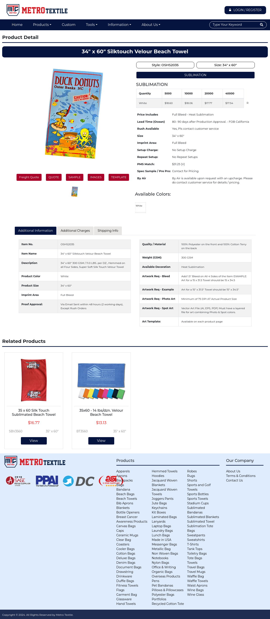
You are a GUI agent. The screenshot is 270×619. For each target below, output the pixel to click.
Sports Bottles (197, 494)
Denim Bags (125, 563)
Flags (120, 590)
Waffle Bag (195, 576)
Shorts (192, 480)
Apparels (123, 471)
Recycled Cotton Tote (168, 604)
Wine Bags (195, 590)
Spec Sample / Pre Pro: (154, 171)
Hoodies (158, 476)
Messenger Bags (164, 544)
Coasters (122, 544)
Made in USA (161, 540)
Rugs (191, 476)
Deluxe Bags (126, 558)
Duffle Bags (125, 581)
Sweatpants (196, 535)
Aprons (121, 476)
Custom (68, 25)
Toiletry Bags (197, 553)
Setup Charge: (147, 150)
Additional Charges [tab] (75, 231)
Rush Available (148, 128)
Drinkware (124, 576)
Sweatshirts (196, 540)
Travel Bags (196, 567)
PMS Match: (146, 164)
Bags (120, 485)
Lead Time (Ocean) (151, 121)
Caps (120, 531)
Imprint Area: (147, 142)
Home (17, 25)
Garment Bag (126, 595)
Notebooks (160, 558)
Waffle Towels (197, 581)
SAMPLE (74, 177)
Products (41, 25)
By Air (141, 178)
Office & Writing (164, 567)
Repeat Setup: (147, 157)
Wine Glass (195, 595)
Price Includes (147, 114)
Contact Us (234, 480)
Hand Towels (126, 604)
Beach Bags (125, 494)
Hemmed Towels (164, 471)
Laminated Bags (164, 517)
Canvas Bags (126, 526)
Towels (192, 563)
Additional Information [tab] (35, 231)
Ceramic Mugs (127, 535)
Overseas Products (166, 576)
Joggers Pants (162, 499)
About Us (150, 25)
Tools (90, 25)
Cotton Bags (125, 553)
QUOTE (54, 177)
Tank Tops (194, 549)
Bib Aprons (124, 503)
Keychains (159, 508)
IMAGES (96, 177)
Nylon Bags (160, 563)
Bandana (123, 490)
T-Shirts (193, 544)
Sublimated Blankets (203, 517)
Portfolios (159, 599)
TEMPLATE (118, 177)
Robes (192, 471)
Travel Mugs (196, 572)
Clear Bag (123, 540)
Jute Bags (159, 503)
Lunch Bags (161, 535)
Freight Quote (29, 177)
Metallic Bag (161, 549)
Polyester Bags (163, 595)
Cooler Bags (125, 549)
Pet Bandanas (162, 585)
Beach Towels (126, 499)
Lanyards (158, 521)
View (34, 441)
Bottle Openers (127, 512)
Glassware (124, 599)
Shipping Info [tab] (108, 231)
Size (140, 136)
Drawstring (124, 572)
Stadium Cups (198, 503)
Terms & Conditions (240, 476)
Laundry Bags (162, 531)
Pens (155, 581)
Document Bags (128, 567)
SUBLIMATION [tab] (195, 75)
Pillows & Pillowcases (167, 590)
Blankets (123, 508)
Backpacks (124, 480)
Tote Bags (194, 558)
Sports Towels (197, 499)
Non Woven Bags (165, 553)
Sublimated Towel (200, 521)
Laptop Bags (161, 526)
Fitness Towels (127, 585)
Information (118, 25)
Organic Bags (162, 572)
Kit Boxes (159, 512)
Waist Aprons (197, 585)
